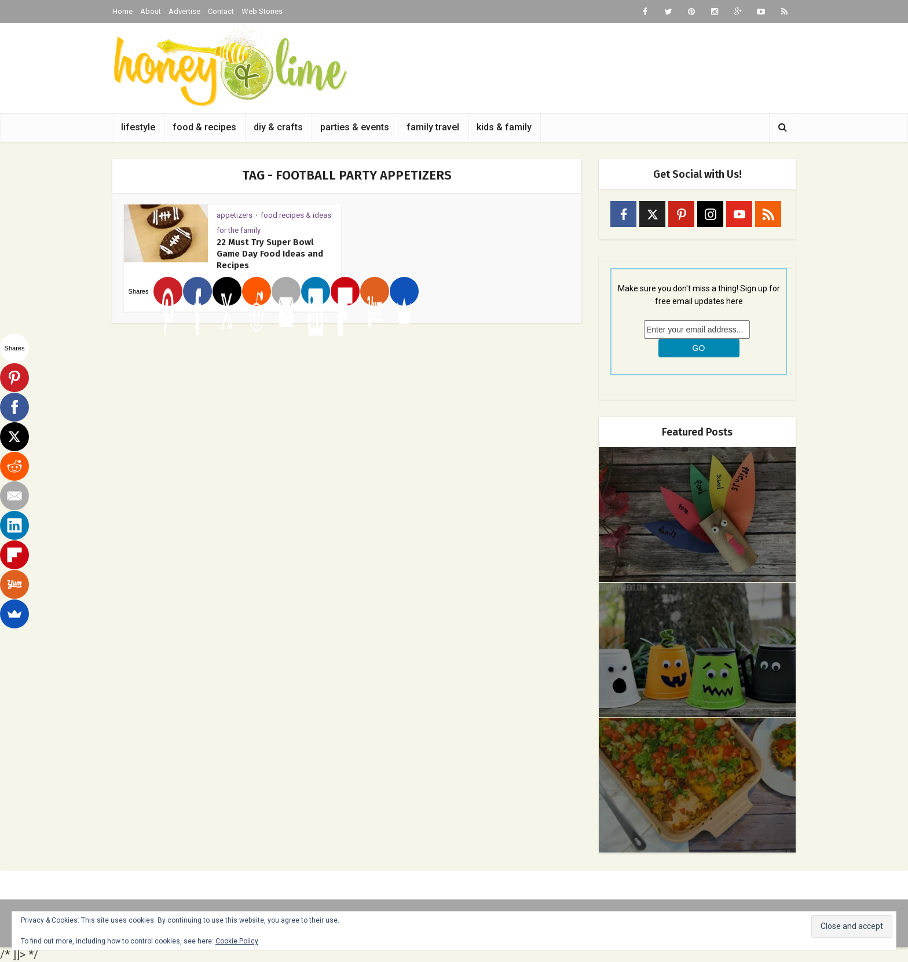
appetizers (234, 215)
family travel (433, 127)
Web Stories (262, 11)
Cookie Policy (236, 941)
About (150, 11)
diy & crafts (278, 127)
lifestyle (138, 127)
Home (122, 11)
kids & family (504, 127)
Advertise (184, 11)
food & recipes (204, 127)
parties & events (354, 127)
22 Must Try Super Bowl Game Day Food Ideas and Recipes (270, 253)
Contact (221, 11)
